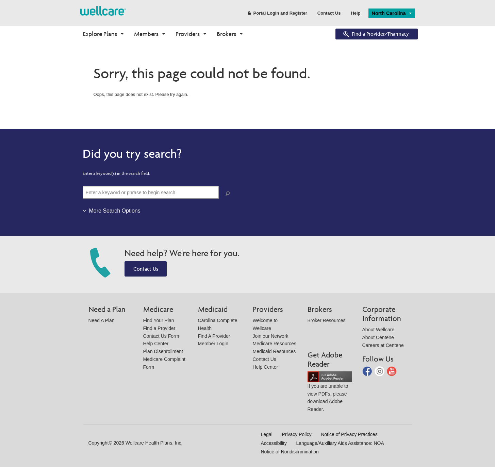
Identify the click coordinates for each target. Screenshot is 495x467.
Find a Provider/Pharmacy (375, 34)
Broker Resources (327, 320)
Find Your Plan (158, 320)
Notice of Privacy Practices (349, 434)
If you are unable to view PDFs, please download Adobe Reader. (330, 392)
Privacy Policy (296, 434)
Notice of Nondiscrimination (290, 451)
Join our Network (270, 336)
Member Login (213, 343)
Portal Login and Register (277, 13)
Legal (267, 434)
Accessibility (274, 443)
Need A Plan (101, 320)
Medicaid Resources (274, 351)
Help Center (156, 343)
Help (355, 13)
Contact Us (329, 13)
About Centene (378, 337)
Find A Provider (214, 336)
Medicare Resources (274, 343)
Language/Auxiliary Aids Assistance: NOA (340, 443)
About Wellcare (378, 329)
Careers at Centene (383, 345)
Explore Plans (100, 34)
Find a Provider (159, 328)
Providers (188, 34)
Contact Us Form (161, 336)
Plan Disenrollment (163, 351)
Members (146, 34)
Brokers (226, 34)
